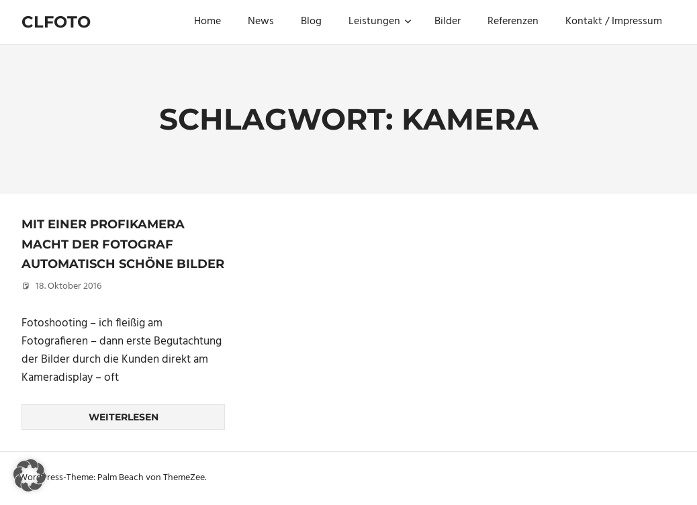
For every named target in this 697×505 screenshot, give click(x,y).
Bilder (447, 21)
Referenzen (513, 21)
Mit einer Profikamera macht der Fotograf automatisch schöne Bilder (122, 244)
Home (207, 21)
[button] (29, 475)
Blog (311, 21)
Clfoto (56, 22)
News (261, 21)
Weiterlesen (123, 417)
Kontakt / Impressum (613, 21)
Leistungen (380, 21)
